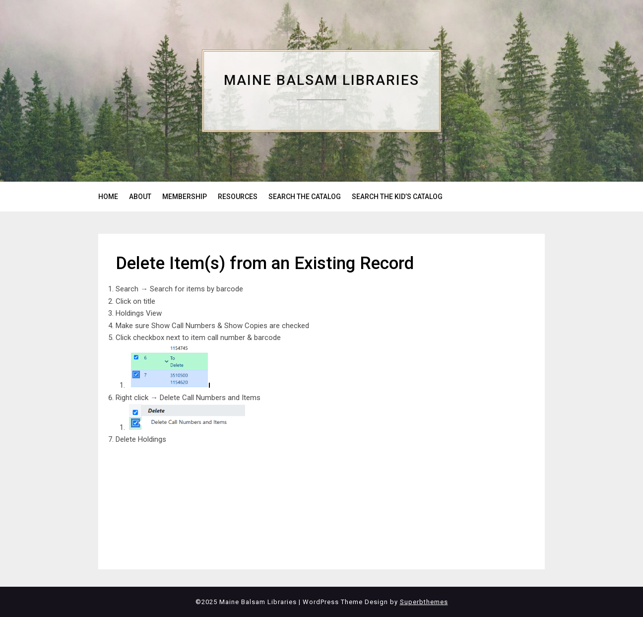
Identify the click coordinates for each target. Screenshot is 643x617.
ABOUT (140, 197)
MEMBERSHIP (184, 197)
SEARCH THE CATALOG (304, 197)
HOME (108, 197)
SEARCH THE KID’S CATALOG (397, 197)
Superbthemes (424, 602)
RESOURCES (237, 197)
